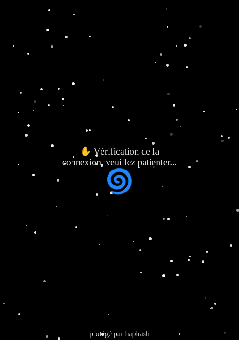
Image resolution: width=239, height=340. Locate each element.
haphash (137, 334)
